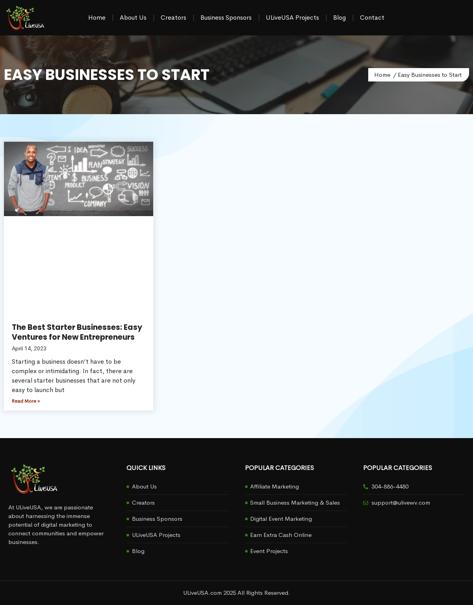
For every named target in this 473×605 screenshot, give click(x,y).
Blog (339, 17)
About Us (133, 17)
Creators (173, 17)
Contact (372, 17)
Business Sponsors (226, 17)
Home (97, 17)
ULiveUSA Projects (292, 17)
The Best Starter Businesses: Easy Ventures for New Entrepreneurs (77, 332)
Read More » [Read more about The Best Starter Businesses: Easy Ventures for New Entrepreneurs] (26, 401)
